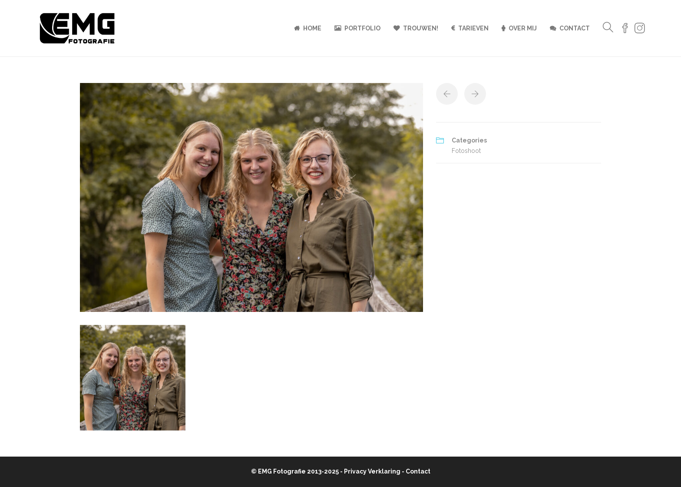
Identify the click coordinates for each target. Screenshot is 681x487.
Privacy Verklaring (372, 471)
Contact (574, 28)
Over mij (523, 28)
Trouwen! (420, 28)
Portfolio (362, 28)
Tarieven (473, 28)
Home (312, 28)
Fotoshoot (466, 150)
